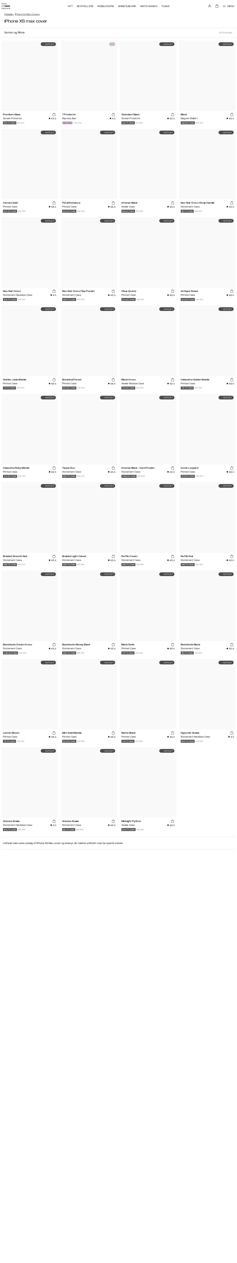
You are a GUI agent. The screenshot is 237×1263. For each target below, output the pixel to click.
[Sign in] (206, 5)
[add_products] (54, 114)
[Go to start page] (8, 5)
